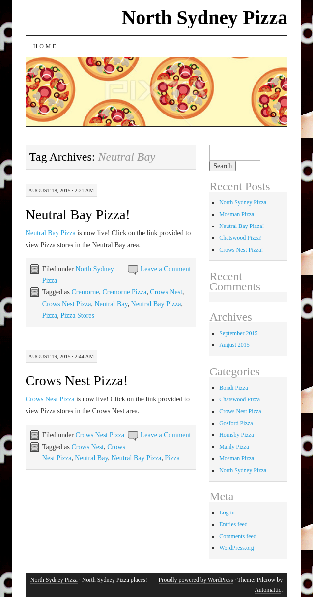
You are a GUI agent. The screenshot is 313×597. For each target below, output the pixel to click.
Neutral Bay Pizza (51, 233)
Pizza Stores (77, 315)
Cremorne (85, 292)
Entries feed (233, 524)
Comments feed (237, 536)
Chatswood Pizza (239, 399)
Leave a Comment (166, 269)
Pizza (49, 315)
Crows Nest (166, 292)
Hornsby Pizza (236, 434)
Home (45, 46)
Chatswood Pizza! (240, 237)
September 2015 (238, 333)
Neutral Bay (110, 304)
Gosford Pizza (236, 423)
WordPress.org (236, 547)
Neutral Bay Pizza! (78, 214)
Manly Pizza (234, 446)
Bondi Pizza (233, 387)
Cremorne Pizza (125, 292)
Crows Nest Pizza (66, 304)
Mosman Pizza (236, 214)
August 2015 (234, 344)
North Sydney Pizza (204, 17)
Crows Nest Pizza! (77, 380)
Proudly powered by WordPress (196, 579)
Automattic (268, 589)
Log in (227, 512)
